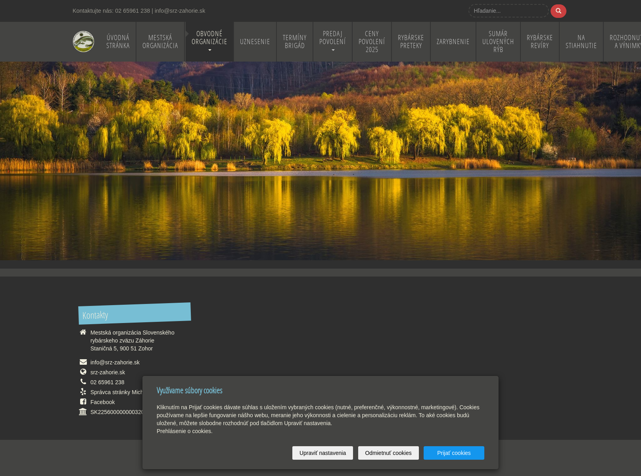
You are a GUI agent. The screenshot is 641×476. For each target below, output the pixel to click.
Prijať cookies (454, 453)
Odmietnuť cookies (388, 453)
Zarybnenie (453, 41)
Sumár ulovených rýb (498, 41)
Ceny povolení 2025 (372, 41)
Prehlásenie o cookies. (185, 431)
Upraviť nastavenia (322, 453)
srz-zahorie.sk (107, 372)
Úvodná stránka (118, 41)
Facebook (102, 402)
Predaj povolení (332, 40)
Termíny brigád (295, 41)
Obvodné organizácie (209, 40)
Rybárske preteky (411, 41)
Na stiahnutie (581, 41)
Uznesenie (255, 41)
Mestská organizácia (160, 41)
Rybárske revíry (540, 41)
